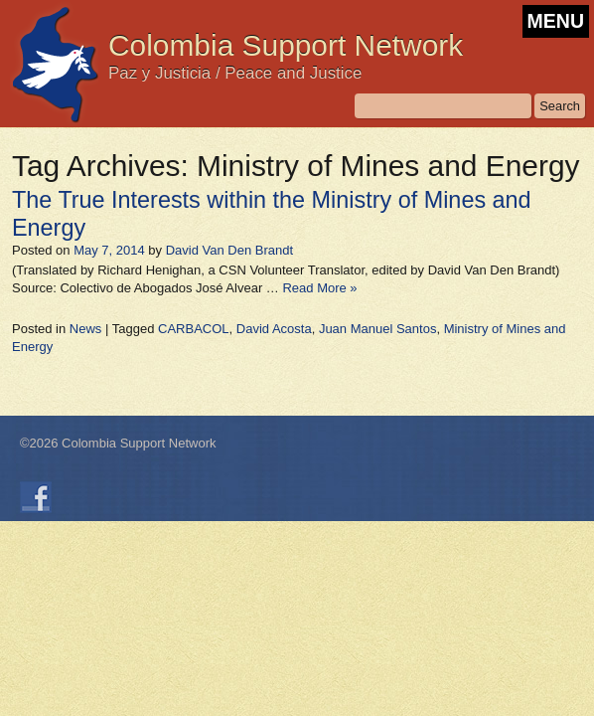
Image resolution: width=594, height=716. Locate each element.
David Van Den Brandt (229, 250)
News (86, 328)
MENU (555, 21)
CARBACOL (193, 328)
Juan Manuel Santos (378, 328)
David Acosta (274, 328)
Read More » (319, 287)
